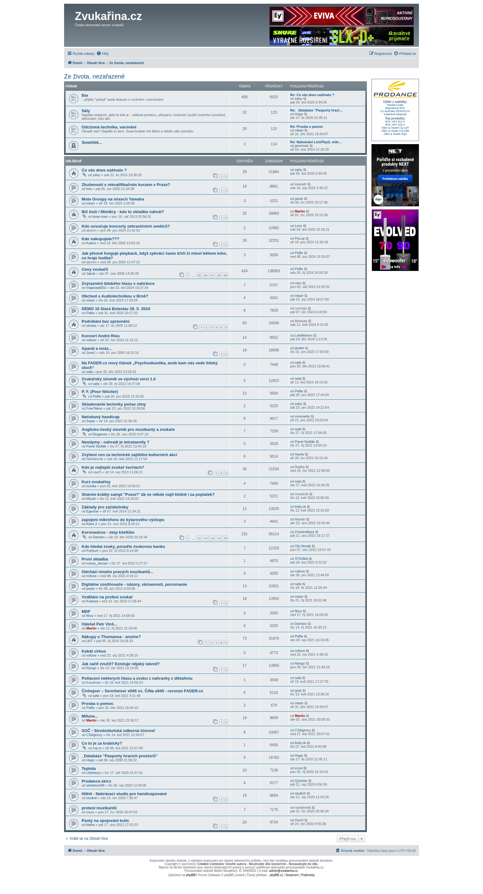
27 (212, 275)
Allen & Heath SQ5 (395, 134)
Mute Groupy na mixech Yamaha (113, 199)
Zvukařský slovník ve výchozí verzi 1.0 (119, 379)
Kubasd (92, 601)
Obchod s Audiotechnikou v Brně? (115, 296)
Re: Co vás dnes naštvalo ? (312, 95)
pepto (90, 588)
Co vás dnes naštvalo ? (104, 170)
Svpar (90, 421)
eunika (91, 486)
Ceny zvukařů (95, 269)
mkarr (299, 130)
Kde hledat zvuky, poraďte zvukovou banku (123, 546)
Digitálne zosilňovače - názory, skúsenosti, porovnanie (134, 584)
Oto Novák (303, 546)
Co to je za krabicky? (102, 743)
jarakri (299, 348)
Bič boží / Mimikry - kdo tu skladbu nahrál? (123, 211)
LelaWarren (303, 335)
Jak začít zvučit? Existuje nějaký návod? (121, 663)
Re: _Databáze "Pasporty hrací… (316, 110)
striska (91, 325)
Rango (91, 668)
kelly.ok (300, 506)
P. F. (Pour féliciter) (100, 391)
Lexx (298, 226)
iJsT (89, 641)
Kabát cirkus (94, 651)
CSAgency (94, 735)
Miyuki (91, 498)
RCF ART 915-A (395, 124)
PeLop (300, 238)
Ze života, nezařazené (94, 76)
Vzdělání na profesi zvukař (107, 597)
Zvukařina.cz (108, 16)
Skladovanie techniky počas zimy (114, 404)
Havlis (299, 454)
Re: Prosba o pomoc (306, 126)
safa (89, 372)
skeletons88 (95, 785)
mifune (91, 340)
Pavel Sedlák (96, 446)
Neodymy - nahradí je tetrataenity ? (115, 442)
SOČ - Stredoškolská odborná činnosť (118, 730)
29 (225, 275)
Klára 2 (91, 524)
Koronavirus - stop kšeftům (108, 532)
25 (199, 275)
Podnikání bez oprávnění (105, 321)
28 (218, 275)
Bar (85, 95)
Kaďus (91, 243)
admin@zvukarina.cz (283, 870)
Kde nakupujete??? (100, 239)
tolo (89, 189)
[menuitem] (102, 53)
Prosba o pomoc (97, 703)
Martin (300, 211)
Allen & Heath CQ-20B (395, 130)
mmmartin (302, 416)
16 (225, 538)
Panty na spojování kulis (105, 820)
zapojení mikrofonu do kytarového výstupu (123, 519)
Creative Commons (210, 864)
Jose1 (90, 352)
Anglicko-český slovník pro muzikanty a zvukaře (128, 429)
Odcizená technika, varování (109, 127)
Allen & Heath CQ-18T (395, 127)
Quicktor (301, 781)
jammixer (302, 146)
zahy (298, 98)
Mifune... (90, 716)
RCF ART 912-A (395, 121)
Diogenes (100, 434)
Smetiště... (92, 142)
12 (199, 538)
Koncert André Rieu (101, 336)
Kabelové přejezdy (395, 114)
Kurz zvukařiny (96, 481)
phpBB (190, 875)
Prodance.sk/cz (96, 781)
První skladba (95, 559)
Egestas (92, 511)
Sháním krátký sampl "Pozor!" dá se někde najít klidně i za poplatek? (148, 494)
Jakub (90, 273)
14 (212, 538)
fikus (89, 615)
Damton (99, 537)
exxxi (298, 768)
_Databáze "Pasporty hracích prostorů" (119, 756)
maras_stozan (97, 563)
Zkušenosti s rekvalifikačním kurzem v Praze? (126, 184)
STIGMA (301, 558)
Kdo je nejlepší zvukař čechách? (113, 467)
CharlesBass (304, 532)
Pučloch (92, 550)
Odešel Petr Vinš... (99, 624)
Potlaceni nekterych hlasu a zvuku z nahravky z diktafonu (137, 678)
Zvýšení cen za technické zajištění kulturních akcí (129, 454)
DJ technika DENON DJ (395, 111)
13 (205, 538)
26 (205, 275)
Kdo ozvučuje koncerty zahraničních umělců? (126, 226)
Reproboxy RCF (395, 108)
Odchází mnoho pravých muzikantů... (117, 571)
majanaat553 (96, 287)
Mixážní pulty (395, 105)
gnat (298, 690)
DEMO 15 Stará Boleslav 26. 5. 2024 (116, 308)
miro (298, 283)
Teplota (89, 768)
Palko (90, 313)
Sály (86, 110)
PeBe (299, 253)
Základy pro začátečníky (105, 507)
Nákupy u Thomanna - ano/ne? (111, 636)
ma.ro (97, 748)
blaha (90, 825)
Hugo (299, 114)
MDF (86, 611)
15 (218, 538)
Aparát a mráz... (97, 348)
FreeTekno (94, 408)
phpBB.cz (276, 875)
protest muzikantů (99, 808)
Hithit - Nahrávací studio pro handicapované (124, 793)
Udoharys (93, 773)
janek (299, 198)
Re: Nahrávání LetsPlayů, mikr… (316, 142)
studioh (91, 798)
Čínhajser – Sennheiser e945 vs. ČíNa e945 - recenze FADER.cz (142, 691)
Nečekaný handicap (101, 417)
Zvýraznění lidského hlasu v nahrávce (118, 283)
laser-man (100, 216)
